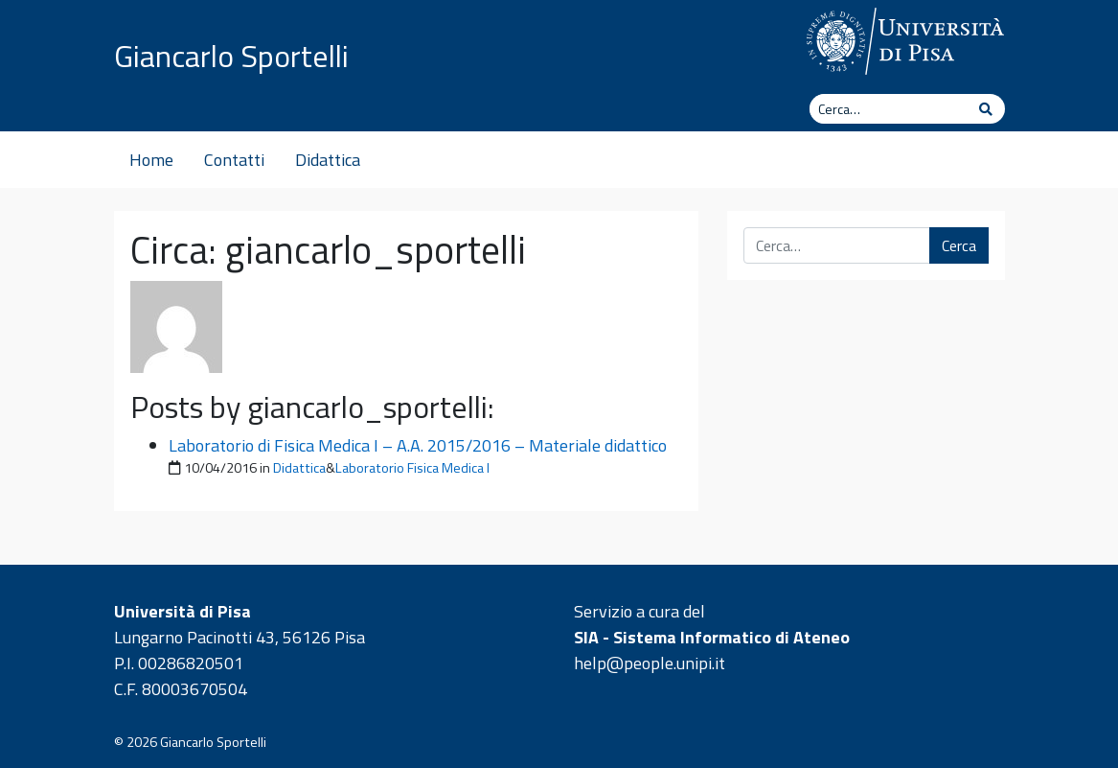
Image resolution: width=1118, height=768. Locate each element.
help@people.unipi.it (649, 663)
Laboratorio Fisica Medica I (412, 467)
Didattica (327, 160)
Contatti (234, 160)
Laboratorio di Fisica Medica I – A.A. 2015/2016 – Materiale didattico (418, 445)
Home (151, 160)
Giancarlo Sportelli (231, 56)
